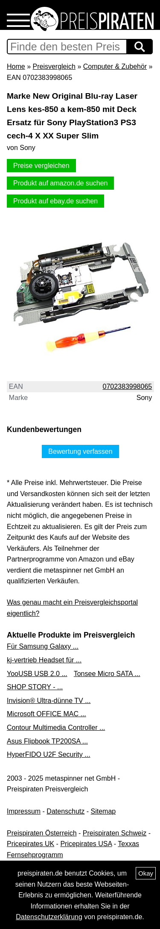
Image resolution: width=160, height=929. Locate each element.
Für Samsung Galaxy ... (43, 646)
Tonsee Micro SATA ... (107, 673)
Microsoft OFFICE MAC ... (46, 713)
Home (16, 66)
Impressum (24, 811)
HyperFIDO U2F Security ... (48, 754)
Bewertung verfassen (80, 451)
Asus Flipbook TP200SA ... (47, 741)
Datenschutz (65, 811)
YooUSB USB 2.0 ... (37, 673)
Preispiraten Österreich (42, 833)
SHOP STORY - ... (35, 687)
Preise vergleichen (41, 165)
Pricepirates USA (86, 843)
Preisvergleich (53, 66)
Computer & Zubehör (115, 66)
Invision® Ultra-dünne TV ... (48, 700)
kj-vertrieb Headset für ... (44, 660)
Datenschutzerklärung (49, 916)
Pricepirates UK (30, 843)
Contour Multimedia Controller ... (56, 727)
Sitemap (103, 811)
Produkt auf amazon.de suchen (60, 183)
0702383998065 (127, 386)
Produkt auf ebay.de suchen (55, 201)
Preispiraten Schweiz (114, 833)
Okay (145, 873)
